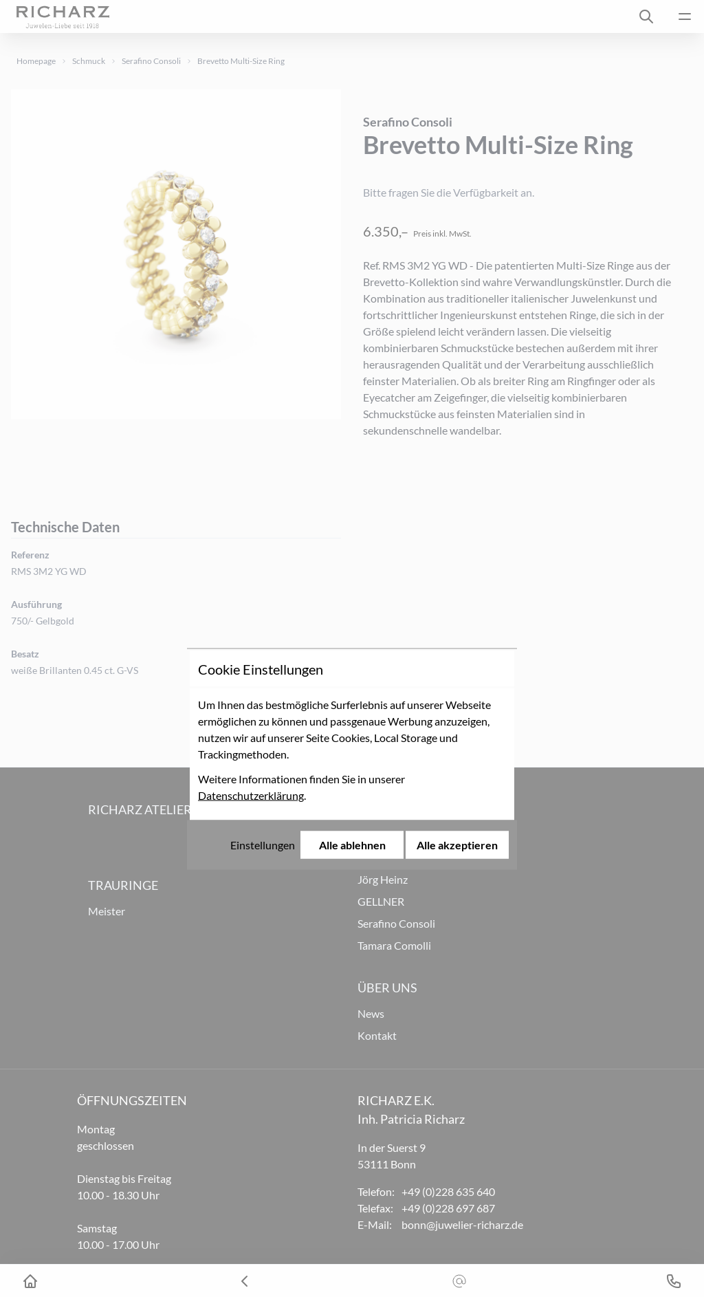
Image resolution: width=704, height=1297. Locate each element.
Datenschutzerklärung (251, 684)
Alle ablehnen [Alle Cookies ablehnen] (352, 734)
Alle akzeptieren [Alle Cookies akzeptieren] (457, 734)
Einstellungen (262, 734)
